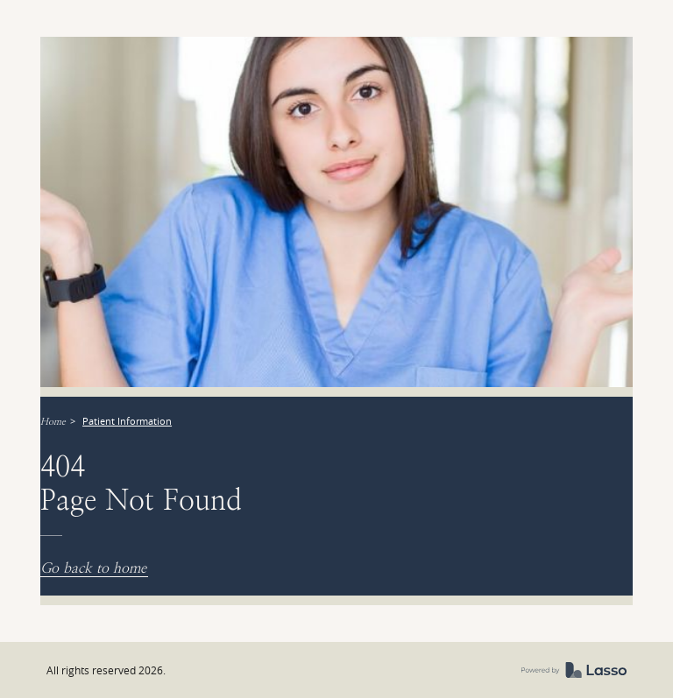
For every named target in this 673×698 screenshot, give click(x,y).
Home (53, 421)
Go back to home (93, 568)
